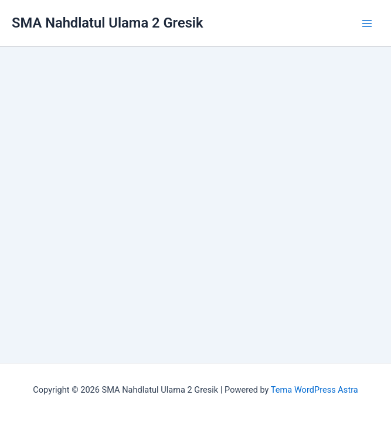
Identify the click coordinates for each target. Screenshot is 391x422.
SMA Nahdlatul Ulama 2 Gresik (107, 23)
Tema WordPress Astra (314, 389)
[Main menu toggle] (367, 23)
